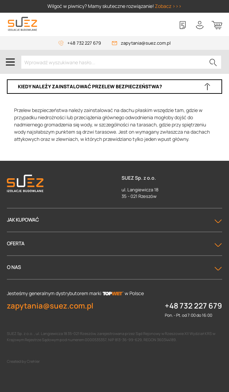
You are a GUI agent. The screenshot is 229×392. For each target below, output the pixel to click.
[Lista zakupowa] (182, 25)
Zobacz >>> (168, 6)
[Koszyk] (217, 25)
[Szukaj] (213, 62)
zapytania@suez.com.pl (146, 43)
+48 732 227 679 (84, 43)
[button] (114, 86)
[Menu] (10, 61)
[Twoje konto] (199, 25)
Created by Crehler (23, 361)
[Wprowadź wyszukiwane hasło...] (121, 62)
